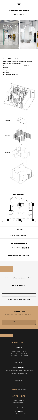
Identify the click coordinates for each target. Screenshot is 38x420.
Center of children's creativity (18, 235)
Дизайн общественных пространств (19, 299)
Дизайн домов (19, 294)
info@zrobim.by (19, 380)
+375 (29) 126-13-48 (17, 413)
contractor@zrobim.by (19, 418)
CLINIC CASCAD (20, 229)
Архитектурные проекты (19, 285)
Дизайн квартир (19, 290)
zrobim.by (14, 389)
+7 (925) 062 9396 (16, 358)
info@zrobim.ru (19, 362)
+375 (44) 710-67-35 (17, 402)
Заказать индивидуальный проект (19, 255)
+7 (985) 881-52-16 (17, 376)
